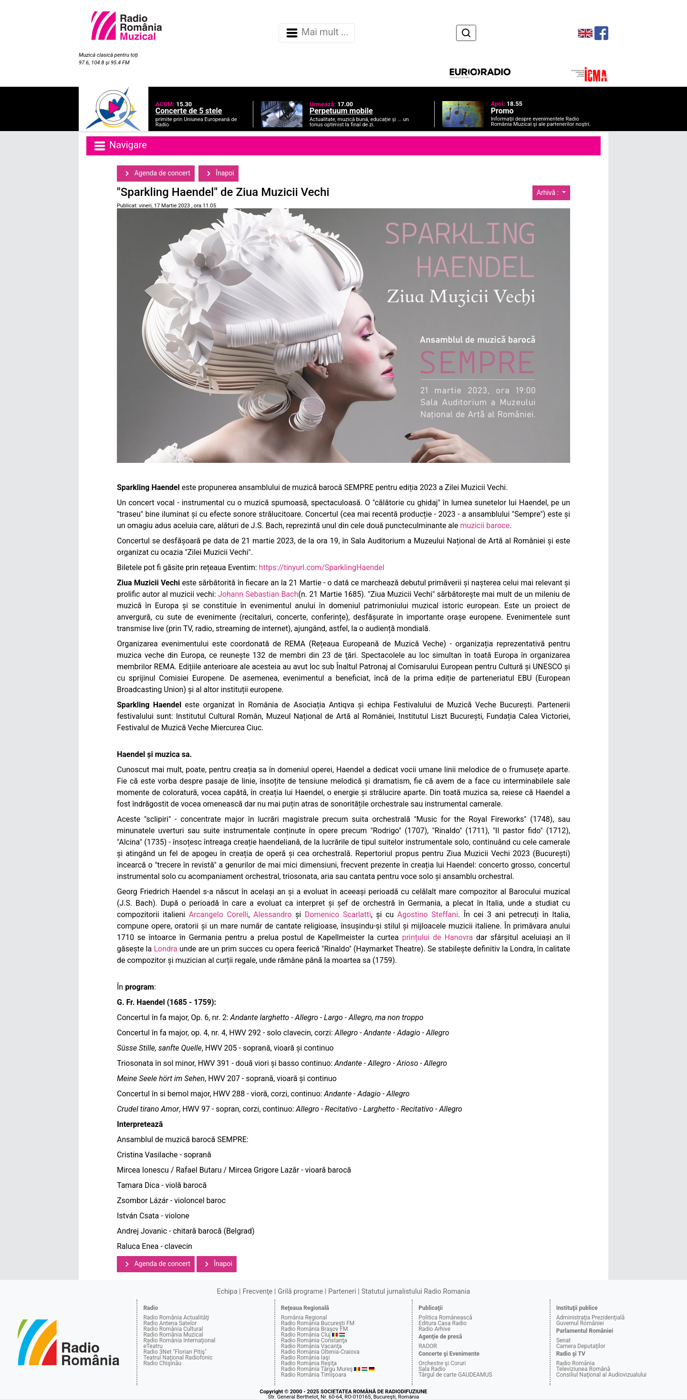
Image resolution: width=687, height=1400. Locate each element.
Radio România (575, 1363)
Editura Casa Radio (442, 1323)
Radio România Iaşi (305, 1357)
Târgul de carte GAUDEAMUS (455, 1374)
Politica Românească (445, 1317)
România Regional (304, 1317)
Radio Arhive (434, 1329)
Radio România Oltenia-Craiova (320, 1352)
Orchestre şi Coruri (442, 1363)
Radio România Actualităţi (176, 1317)
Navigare (120, 146)
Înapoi (218, 173)
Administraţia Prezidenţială (590, 1317)
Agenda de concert (155, 173)
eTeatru (152, 1346)
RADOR (427, 1346)
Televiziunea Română (583, 1369)
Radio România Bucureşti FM (317, 1323)
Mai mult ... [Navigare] (317, 33)
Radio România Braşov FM (314, 1329)
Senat (563, 1340)
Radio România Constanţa (314, 1340)
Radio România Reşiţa (309, 1363)
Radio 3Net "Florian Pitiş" (175, 1352)
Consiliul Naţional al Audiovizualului (601, 1374)
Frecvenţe (257, 1292)
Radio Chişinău (162, 1363)
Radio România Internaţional (179, 1340)
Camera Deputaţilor (580, 1346)
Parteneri (342, 1292)
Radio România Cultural (173, 1329)
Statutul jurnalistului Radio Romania (415, 1292)
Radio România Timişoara (313, 1374)
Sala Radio (432, 1369)
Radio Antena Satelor (170, 1323)
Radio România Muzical (173, 1334)
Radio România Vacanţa (311, 1346)
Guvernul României (580, 1323)
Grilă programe (300, 1292)
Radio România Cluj (306, 1334)
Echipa (227, 1292)
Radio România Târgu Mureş (317, 1369)
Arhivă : (549, 192)
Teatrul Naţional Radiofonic (177, 1357)
